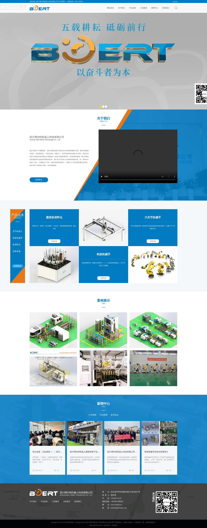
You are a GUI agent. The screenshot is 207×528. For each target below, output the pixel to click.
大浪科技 (114, 525)
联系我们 (165, 8)
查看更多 (38, 180)
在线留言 (66, 501)
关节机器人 (18, 231)
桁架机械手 (18, 238)
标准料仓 (17, 245)
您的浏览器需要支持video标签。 (138, 156)
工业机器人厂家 (139, 522)
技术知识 (115, 415)
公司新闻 (92, 415)
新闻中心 (154, 8)
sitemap (175, 1)
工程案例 (143, 8)
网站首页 (110, 8)
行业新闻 (103, 415)
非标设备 (17, 251)
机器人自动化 (128, 522)
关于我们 (121, 8)
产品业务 (132, 8)
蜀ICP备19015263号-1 (97, 525)
